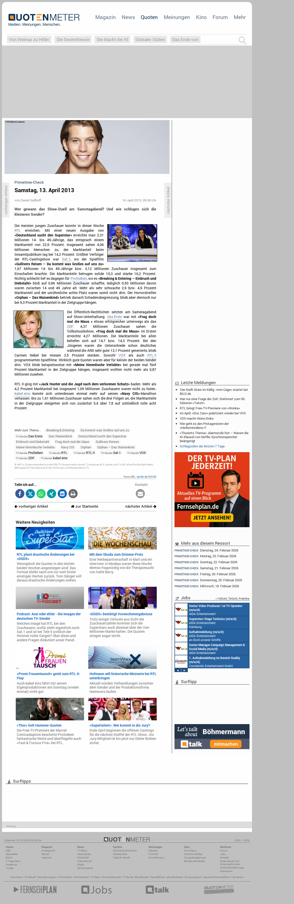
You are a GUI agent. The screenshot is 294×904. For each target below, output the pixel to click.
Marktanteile (120, 854)
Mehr (240, 17)
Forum (220, 17)
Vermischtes (84, 854)
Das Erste (114, 317)
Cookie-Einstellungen (232, 867)
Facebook (11, 864)
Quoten (149, 17)
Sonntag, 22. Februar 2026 (205, 562)
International (84, 861)
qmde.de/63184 (146, 476)
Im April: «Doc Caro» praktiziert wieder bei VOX (213, 413)
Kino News (17, 877)
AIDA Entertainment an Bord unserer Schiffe (208, 609)
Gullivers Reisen (107, 442)
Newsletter (12, 854)
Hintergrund (48, 850)
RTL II (151, 355)
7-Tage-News (13, 861)
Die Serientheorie (73, 39)
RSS (8, 850)
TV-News (82, 850)
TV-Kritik (153, 854)
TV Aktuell (30, 877)
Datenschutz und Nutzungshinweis (230, 862)
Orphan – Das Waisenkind (115, 447)
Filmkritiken (65, 877)
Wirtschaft (83, 857)
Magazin (105, 17)
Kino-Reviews (156, 857)
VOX (122, 355)
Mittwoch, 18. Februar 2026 (206, 586)
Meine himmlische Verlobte (35, 447)
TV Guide (128, 877)
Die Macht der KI (112, 39)
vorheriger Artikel (31, 506)
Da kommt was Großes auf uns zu (104, 430)
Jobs (223, 854)
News (128, 17)
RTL (17, 230)
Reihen (46, 854)
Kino (201, 17)
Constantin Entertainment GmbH (207, 661)
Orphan (86, 447)
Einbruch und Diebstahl (32, 442)
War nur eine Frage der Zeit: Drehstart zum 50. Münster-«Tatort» (212, 401)
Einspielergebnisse (195, 857)
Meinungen (177, 17)
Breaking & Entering (60, 430)
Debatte (152, 850)
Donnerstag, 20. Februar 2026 (208, 580)
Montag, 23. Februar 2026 (205, 556)
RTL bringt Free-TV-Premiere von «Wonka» (210, 408)
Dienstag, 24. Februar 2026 (206, 550)
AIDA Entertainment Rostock (210, 648)
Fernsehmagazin (47, 877)
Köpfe (80, 864)
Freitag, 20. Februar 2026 (205, 574)
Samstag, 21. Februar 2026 (206, 568)
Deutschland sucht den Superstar (102, 436)
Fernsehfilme (157, 877)
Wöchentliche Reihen (125, 850)
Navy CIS (67, 447)
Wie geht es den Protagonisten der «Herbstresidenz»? (204, 425)
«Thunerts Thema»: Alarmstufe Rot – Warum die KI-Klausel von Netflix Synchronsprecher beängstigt (214, 437)
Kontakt (224, 857)
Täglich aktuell (121, 857)
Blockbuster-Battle (194, 861)
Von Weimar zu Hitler (29, 39)
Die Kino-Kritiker (193, 854)
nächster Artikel (140, 506)
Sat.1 (66, 259)
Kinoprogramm (193, 877)
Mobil (9, 857)
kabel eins (22, 393)
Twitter (10, 868)
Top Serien (237, 877)
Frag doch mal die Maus (72, 442)
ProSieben (78, 278)
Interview (47, 857)
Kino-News (190, 850)
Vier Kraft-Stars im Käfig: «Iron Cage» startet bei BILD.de (214, 391)
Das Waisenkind (60, 436)
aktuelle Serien (174, 877)
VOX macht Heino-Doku (197, 418)
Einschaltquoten (111, 877)
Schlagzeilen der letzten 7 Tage (202, 446)
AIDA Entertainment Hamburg (205, 622)
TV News (96, 877)
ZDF (70, 326)
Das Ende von (185, 39)
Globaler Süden (150, 39)
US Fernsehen (81, 877)
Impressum (226, 871)
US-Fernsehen (85, 868)
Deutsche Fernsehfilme (217, 877)
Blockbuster (141, 877)
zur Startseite (84, 506)
